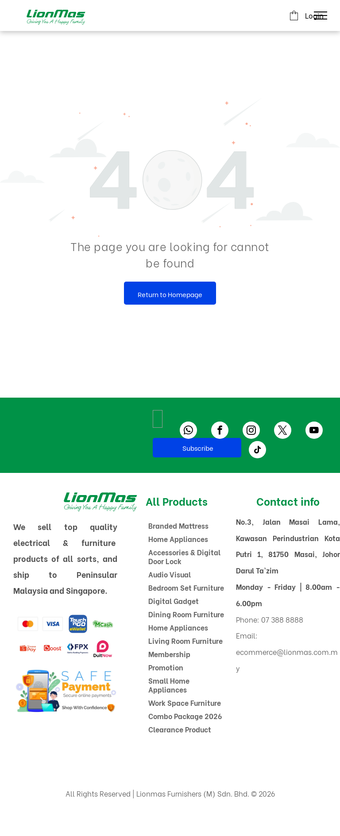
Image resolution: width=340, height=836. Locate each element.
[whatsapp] (188, 431)
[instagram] (251, 431)
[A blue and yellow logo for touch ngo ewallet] (77, 624)
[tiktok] (257, 451)
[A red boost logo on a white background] (52, 649)
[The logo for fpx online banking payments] (77, 649)
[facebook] (219, 431)
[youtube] (314, 431)
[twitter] (282, 431)
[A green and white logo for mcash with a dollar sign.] (103, 624)
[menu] (320, 15)
